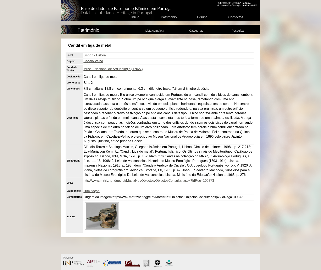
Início (135, 17)
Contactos (235, 17)
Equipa (202, 17)
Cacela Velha (93, 61)
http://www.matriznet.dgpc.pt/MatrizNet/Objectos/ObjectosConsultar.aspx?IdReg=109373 (148, 180)
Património (169, 17)
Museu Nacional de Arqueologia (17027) (113, 69)
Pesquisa (238, 30)
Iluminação (91, 191)
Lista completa (154, 30)
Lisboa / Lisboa (94, 55)
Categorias (196, 30)
